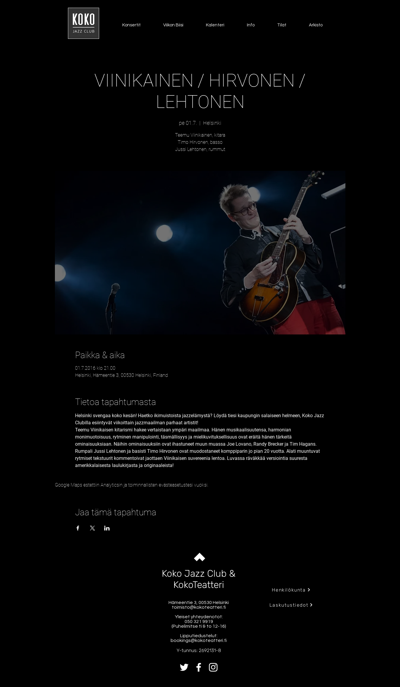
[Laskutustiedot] (291, 605)
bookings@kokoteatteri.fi (199, 640)
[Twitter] (184, 667)
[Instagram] (213, 667)
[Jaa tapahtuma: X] (92, 528)
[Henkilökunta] (291, 590)
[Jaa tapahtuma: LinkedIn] (107, 528)
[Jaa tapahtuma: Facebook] (78, 528)
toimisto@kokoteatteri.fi (199, 607)
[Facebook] (198, 667)
